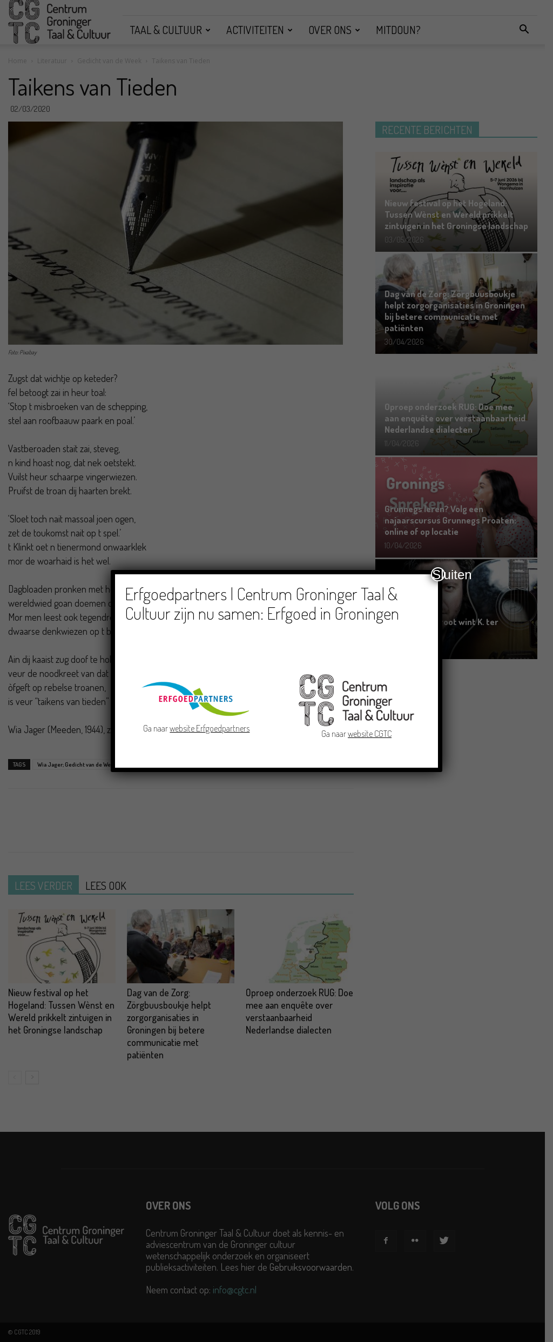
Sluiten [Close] (438, 574)
